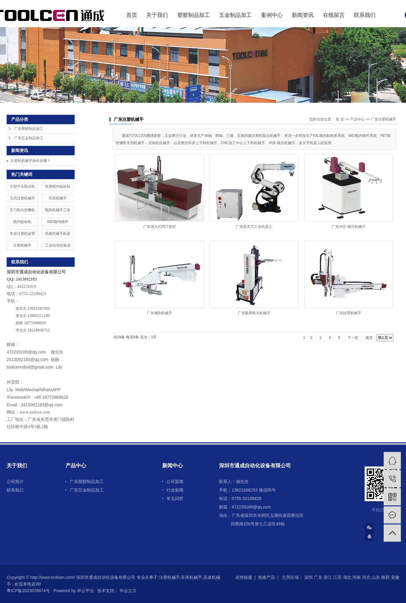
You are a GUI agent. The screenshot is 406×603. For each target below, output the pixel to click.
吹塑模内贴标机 (57, 186)
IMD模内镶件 (57, 222)
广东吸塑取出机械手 (254, 313)
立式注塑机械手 (22, 198)
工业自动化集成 (57, 245)
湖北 (347, 577)
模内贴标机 (22, 222)
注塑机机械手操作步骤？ (30, 161)
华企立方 (127, 590)
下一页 (352, 338)
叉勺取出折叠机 (22, 210)
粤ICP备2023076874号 (28, 590)
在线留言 (334, 15)
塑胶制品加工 (193, 15)
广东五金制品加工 (28, 138)
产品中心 (357, 119)
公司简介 (15, 481)
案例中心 (272, 15)
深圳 (308, 577)
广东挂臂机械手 (348, 313)
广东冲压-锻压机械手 (349, 226)
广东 (318, 577)
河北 (366, 577)
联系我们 (364, 15)
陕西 (385, 577)
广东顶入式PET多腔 (159, 226)
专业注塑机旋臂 (22, 233)
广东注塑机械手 (383, 119)
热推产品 (266, 577)
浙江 (328, 577)
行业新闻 (174, 490)
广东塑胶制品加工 (28, 129)
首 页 (340, 119)
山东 (376, 577)
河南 (356, 577)
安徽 (395, 577)
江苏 (337, 577)
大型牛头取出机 (22, 186)
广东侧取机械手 (159, 313)
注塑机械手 (22, 245)
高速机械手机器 (57, 233)
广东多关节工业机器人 (254, 226)
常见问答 (174, 498)
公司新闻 (174, 481)
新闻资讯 (303, 15)
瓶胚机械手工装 (57, 210)
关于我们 (157, 15)
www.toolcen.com (34, 412)
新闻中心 (172, 466)
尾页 (369, 338)
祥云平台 (85, 590)
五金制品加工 (235, 15)
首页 (131, 15)
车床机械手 (58, 198)
